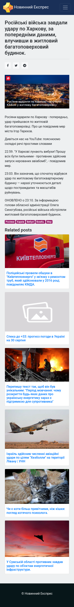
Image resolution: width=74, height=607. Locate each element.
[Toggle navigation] (65, 7)
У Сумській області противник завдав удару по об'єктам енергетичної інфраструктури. (35, 565)
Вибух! (30, 221)
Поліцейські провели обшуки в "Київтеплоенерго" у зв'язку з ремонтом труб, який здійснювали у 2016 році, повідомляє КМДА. (36, 278)
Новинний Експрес (26, 7)
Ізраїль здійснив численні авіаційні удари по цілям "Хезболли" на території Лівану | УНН (36, 457)
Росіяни (10, 221)
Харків (20, 221)
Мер (49, 221)
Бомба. (40, 221)
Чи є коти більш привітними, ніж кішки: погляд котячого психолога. (36, 510)
